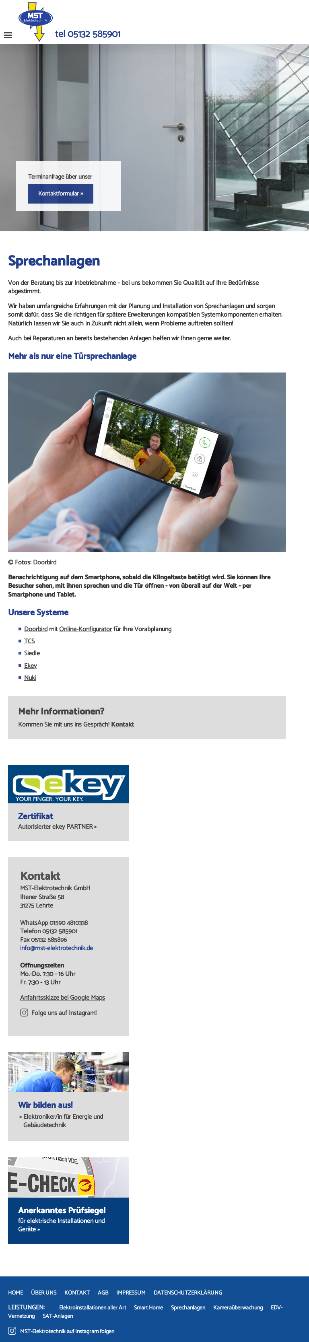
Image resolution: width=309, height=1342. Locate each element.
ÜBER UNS (43, 1293)
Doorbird (44, 562)
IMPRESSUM (131, 1293)
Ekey (30, 666)
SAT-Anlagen (58, 1316)
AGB (103, 1293)
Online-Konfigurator (85, 629)
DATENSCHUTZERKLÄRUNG (188, 1293)
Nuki (30, 678)
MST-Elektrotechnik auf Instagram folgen (61, 1331)
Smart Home (148, 1308)
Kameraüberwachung (238, 1308)
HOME (15, 1293)
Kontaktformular (60, 193)
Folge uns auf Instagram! (58, 1013)
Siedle (32, 653)
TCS (29, 641)
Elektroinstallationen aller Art (92, 1308)
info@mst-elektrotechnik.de (56, 948)
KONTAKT (77, 1293)
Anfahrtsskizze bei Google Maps (62, 997)
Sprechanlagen (188, 1308)
